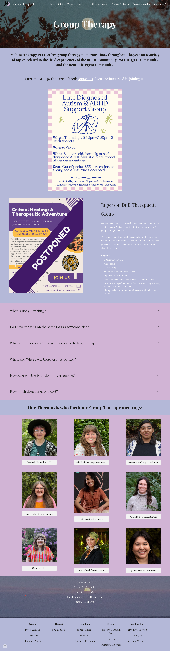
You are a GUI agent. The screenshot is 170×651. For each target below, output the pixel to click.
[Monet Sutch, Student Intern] (91, 570)
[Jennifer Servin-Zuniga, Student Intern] (143, 462)
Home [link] (52, 4)
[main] (85, 24)
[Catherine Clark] (39, 568)
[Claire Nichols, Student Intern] (143, 517)
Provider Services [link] (119, 4)
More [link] (156, 4)
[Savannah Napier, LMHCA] (39, 462)
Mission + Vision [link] (65, 4)
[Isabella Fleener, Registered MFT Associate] (91, 462)
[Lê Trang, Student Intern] (91, 519)
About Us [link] (80, 4)
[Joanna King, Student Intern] (143, 570)
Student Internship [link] (141, 4)
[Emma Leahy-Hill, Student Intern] (39, 514)
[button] (166, 4)
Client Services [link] (98, 4)
